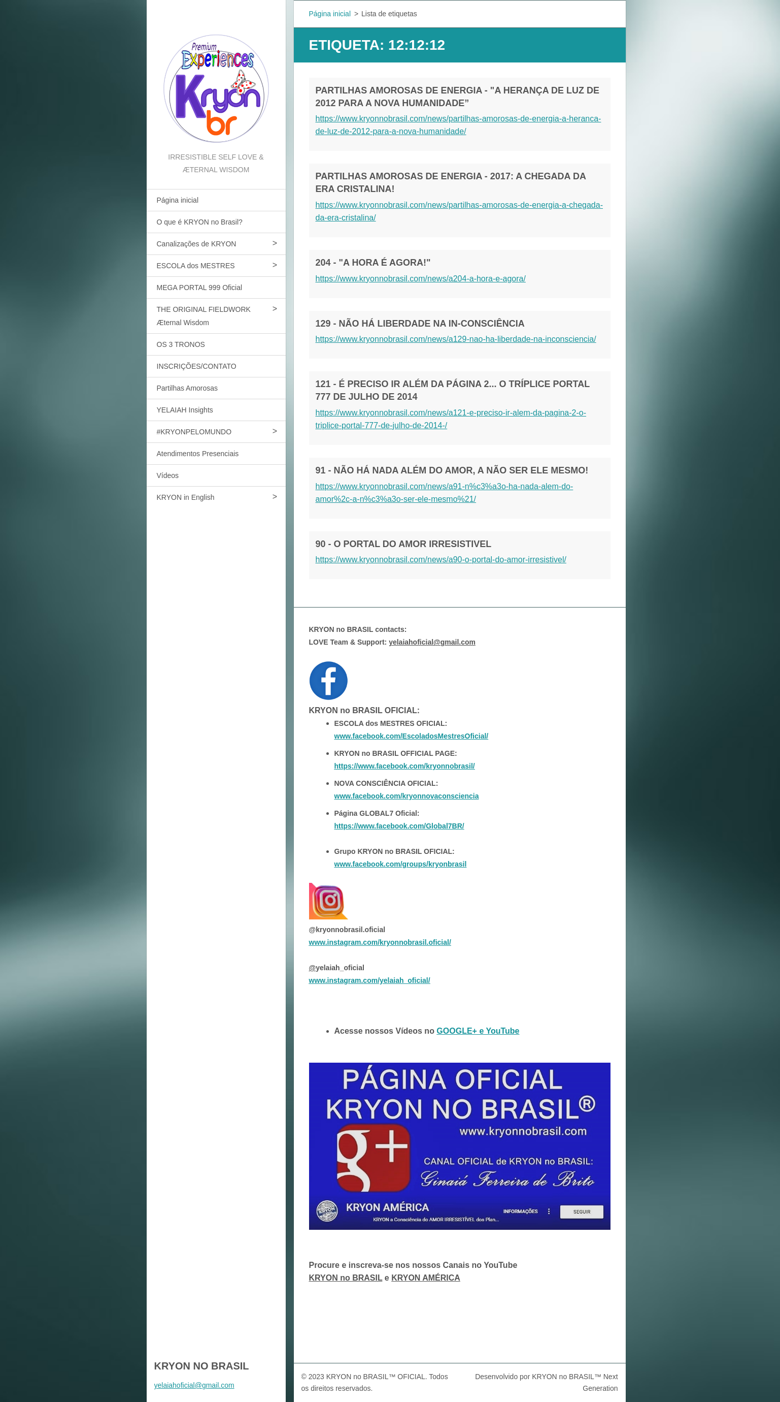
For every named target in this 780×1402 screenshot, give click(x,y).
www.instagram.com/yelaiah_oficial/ (369, 980)
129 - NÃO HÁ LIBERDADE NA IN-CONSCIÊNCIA (420, 323)
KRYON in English (186, 497)
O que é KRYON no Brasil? (200, 222)
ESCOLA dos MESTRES (196, 266)
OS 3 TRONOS (181, 344)
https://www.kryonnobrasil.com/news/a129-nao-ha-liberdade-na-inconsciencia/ (456, 339)
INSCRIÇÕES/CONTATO (196, 366)
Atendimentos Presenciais (198, 454)
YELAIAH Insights (185, 410)
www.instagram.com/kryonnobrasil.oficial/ (380, 942)
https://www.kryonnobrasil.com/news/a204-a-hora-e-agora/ (421, 278)
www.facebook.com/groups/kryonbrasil (400, 864)
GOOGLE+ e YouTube (477, 1031)
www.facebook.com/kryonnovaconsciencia (406, 796)
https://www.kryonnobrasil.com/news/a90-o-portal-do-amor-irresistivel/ (441, 559)
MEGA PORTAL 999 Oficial (200, 287)
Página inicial (178, 200)
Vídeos (168, 475)
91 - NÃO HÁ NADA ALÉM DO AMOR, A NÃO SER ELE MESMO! (452, 470)
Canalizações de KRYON (196, 244)
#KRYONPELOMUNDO (194, 432)
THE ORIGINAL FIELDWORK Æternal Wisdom (204, 316)
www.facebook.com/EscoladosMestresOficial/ (411, 736)
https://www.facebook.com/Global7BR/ (399, 826)
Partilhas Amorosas (187, 388)
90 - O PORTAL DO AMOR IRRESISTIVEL (404, 544)
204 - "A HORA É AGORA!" (373, 263)
